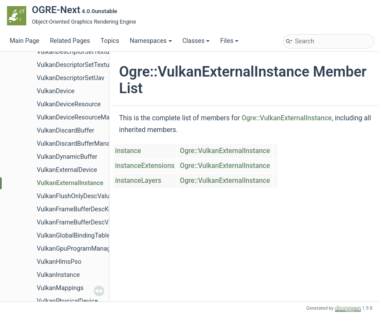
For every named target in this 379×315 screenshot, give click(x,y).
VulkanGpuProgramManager (76, 248)
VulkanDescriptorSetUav (71, 78)
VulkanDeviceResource (69, 104)
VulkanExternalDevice (67, 170)
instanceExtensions (145, 166)
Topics (110, 41)
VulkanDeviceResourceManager (81, 117)
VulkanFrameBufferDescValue (78, 222)
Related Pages (70, 41)
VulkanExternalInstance (70, 183)
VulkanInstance (58, 275)
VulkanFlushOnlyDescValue (75, 196)
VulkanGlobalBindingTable (73, 235)
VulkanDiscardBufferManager (78, 143)
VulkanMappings (60, 288)
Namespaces (151, 41)
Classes (196, 41)
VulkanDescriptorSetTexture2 (77, 65)
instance (128, 151)
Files (229, 41)
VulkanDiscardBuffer (65, 130)
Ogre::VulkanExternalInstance (287, 118)
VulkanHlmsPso (59, 262)
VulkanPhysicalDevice (67, 301)
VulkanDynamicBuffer (67, 157)
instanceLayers (138, 181)
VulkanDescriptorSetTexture (76, 52)
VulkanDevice (55, 91)
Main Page (24, 41)
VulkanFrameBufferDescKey (76, 209)
